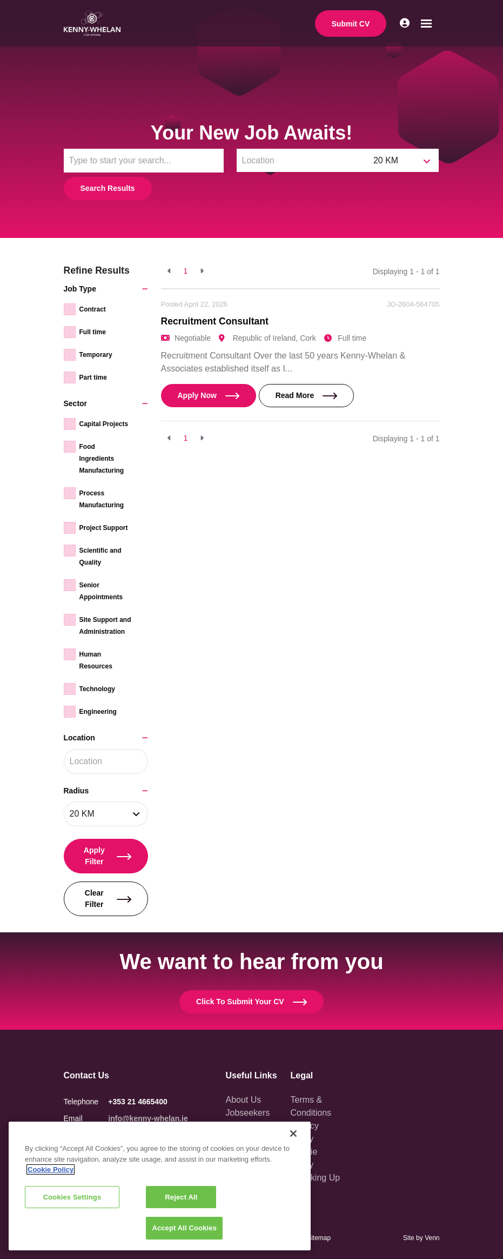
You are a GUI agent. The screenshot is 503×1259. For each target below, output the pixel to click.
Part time (93, 377)
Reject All (181, 1197)
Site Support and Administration (105, 625)
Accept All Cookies (184, 1228)
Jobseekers (248, 1112)
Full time (92, 332)
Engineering (98, 711)
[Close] (293, 1133)
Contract (92, 309)
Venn (432, 1238)
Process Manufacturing (101, 499)
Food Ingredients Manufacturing (101, 458)
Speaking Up (315, 1177)
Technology (97, 689)
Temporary (95, 355)
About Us (243, 1099)
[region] (160, 1186)
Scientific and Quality (100, 556)
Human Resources (95, 660)
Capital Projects (104, 424)
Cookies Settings (72, 1197)
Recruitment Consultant (215, 321)
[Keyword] (144, 161)
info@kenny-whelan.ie (147, 1118)
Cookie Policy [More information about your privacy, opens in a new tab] (50, 1169)
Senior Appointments (101, 591)
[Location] (302, 160)
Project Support (103, 528)
